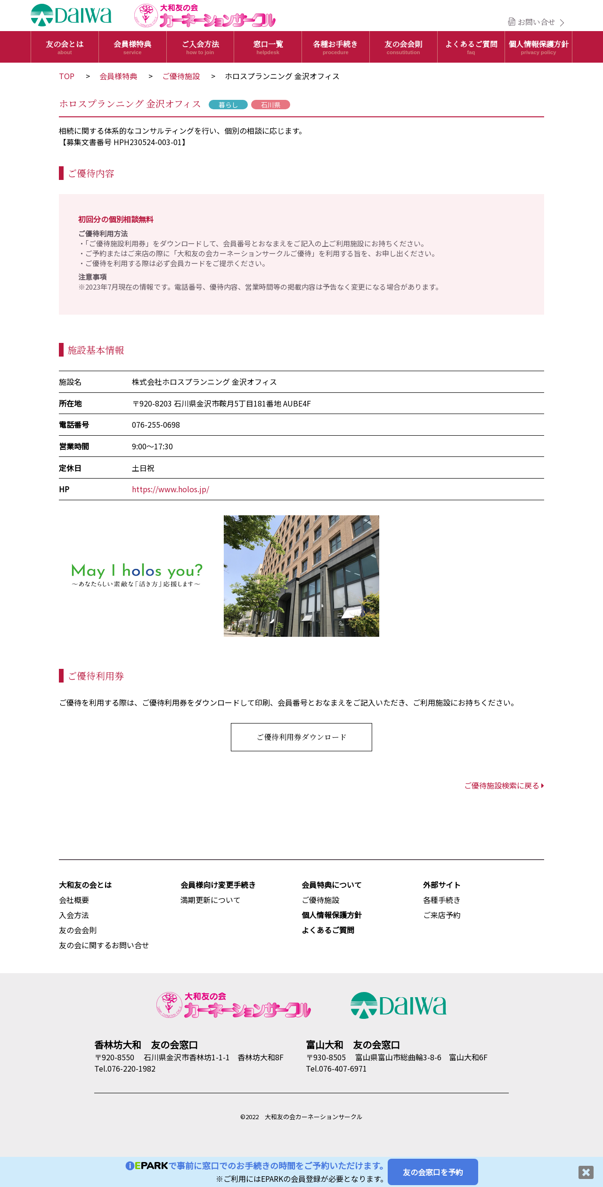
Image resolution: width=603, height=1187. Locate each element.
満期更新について (210, 899)
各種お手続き (335, 47)
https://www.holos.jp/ (170, 489)
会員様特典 (132, 47)
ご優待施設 (181, 75)
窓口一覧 (268, 47)
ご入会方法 (200, 47)
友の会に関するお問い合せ (104, 945)
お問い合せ (536, 21)
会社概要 (74, 899)
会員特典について (332, 884)
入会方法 (74, 914)
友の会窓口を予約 (433, 1172)
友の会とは (64, 47)
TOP (66, 75)
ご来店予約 (442, 914)
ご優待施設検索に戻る (504, 785)
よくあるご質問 (471, 47)
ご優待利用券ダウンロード (301, 737)
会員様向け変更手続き (218, 884)
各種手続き (442, 899)
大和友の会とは (85, 884)
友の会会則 (403, 47)
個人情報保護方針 (538, 47)
